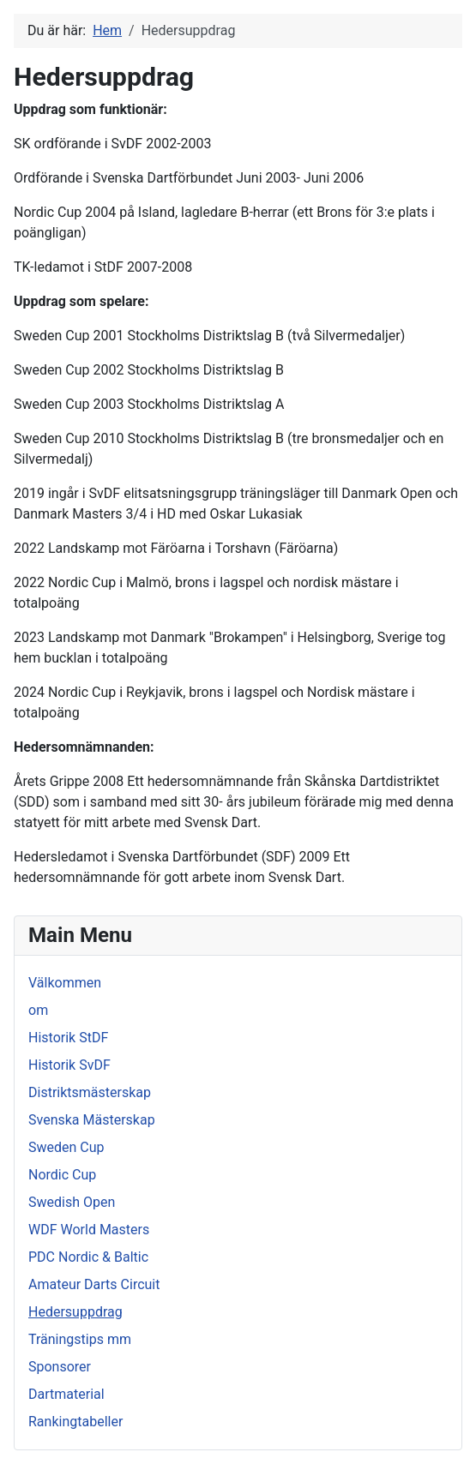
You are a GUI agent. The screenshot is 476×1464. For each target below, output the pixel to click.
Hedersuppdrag (75, 1312)
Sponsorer (59, 1367)
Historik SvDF (69, 1065)
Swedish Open (71, 1202)
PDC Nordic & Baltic (88, 1257)
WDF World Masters (88, 1229)
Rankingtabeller (75, 1421)
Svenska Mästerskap (91, 1120)
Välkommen (64, 983)
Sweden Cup (66, 1147)
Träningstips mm (79, 1339)
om (38, 1010)
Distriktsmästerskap (89, 1092)
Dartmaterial (66, 1394)
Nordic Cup (62, 1175)
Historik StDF (68, 1037)
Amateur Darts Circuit (94, 1284)
